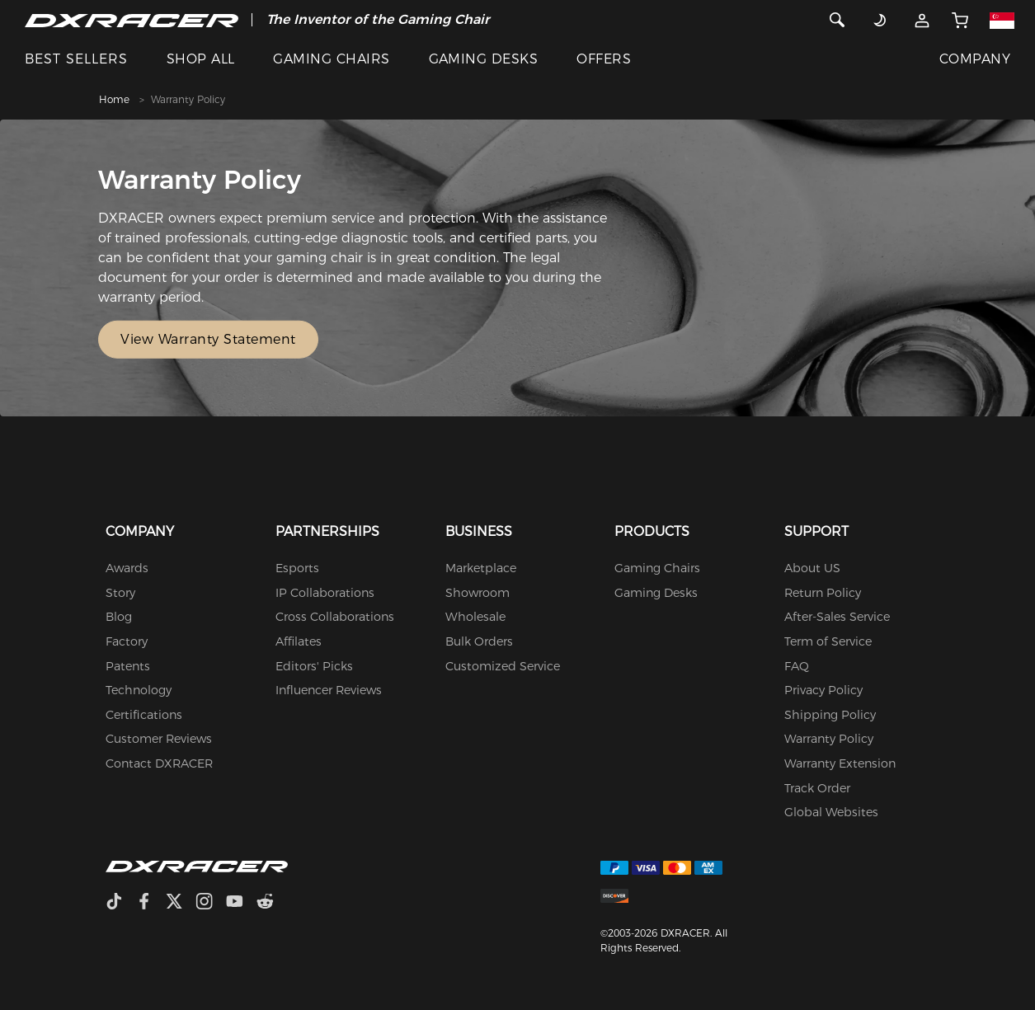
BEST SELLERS (76, 59)
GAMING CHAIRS (331, 59)
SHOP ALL (201, 59)
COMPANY (974, 59)
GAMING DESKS (484, 59)
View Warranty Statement (208, 339)
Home (114, 99)
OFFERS (603, 59)
